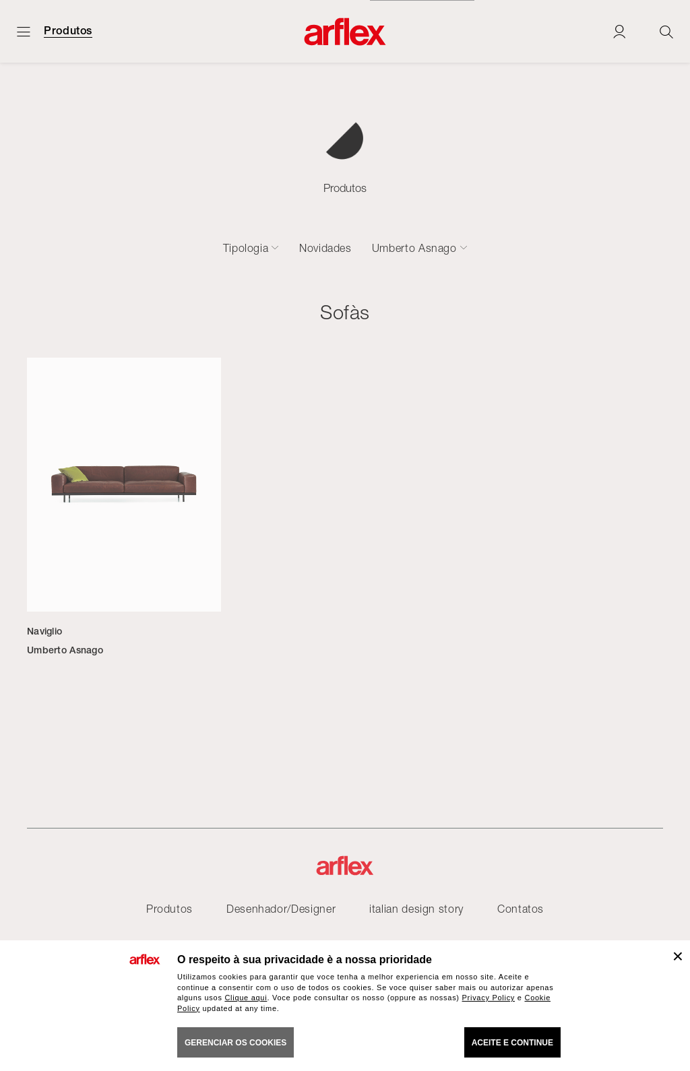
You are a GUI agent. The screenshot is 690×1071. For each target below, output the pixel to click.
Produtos (68, 31)
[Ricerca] (666, 31)
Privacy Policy (488, 998)
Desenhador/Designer (281, 909)
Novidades (325, 248)
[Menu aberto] (23, 31)
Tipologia (246, 248)
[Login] (619, 31)
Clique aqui (245, 998)
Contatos (520, 909)
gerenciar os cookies (235, 1042)
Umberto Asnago (414, 248)
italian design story (416, 909)
